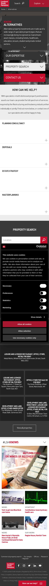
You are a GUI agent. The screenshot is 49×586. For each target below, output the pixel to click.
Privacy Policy (13, 581)
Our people (28, 557)
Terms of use (37, 571)
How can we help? (30, 583)
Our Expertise (15, 56)
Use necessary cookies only (24, 338)
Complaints (8, 574)
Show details (36, 317)
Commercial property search (11, 557)
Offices (36, 557)
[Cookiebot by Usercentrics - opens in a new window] (36, 246)
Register (25, 558)
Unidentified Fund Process (33, 578)
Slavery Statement (18, 574)
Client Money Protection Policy (17, 578)
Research (44, 557)
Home (3, 9)
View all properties (24, 428)
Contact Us (13, 77)
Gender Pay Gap (29, 574)
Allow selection (24, 331)
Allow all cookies (24, 324)
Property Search (17, 67)
